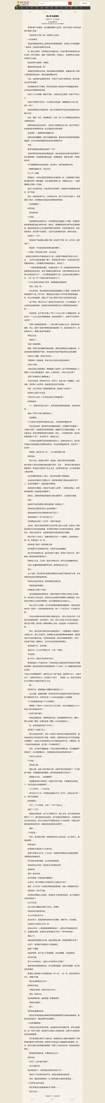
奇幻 (32, 7)
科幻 (66, 7)
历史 (61, 7)
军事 (56, 7)
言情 (51, 7)
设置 (30, 12)
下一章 (60, 12)
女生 (22, 7)
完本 (76, 7)
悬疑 (71, 7)
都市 (47, 7)
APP (81, 7)
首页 (17, 7)
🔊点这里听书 (52, 22)
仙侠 (42, 7)
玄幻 (27, 7)
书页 (75, 12)
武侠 (37, 7)
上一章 (45, 12)
